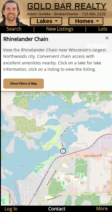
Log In (10, 209)
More (102, 208)
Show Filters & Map (23, 83)
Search (13, 29)
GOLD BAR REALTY (66, 6)
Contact (56, 209)
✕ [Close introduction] (107, 38)
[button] (63, 151)
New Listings (59, 29)
